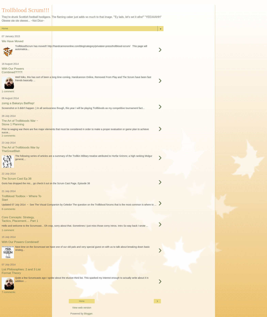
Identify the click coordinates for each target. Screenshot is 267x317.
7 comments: (9, 292)
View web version (81, 307)
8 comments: (9, 209)
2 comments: (9, 135)
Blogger (88, 313)
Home (81, 301)
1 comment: (8, 91)
